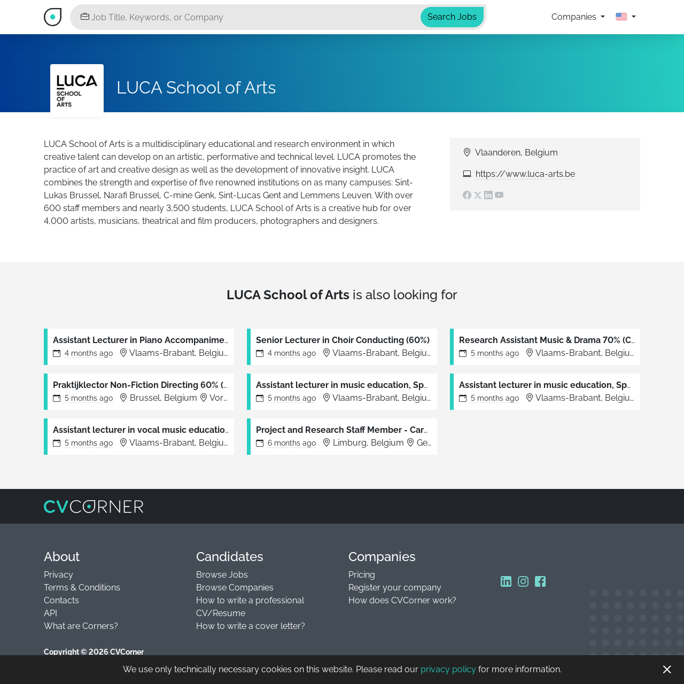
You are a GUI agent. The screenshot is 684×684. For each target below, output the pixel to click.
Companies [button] (574, 17)
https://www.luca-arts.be (525, 174)
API (50, 613)
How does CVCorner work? (402, 600)
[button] (625, 17)
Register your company (394, 587)
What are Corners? (81, 626)
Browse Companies (235, 587)
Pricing (361, 575)
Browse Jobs (222, 575)
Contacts (61, 600)
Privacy (58, 575)
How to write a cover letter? (250, 626)
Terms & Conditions (82, 587)
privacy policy (448, 669)
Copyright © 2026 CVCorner (94, 652)
